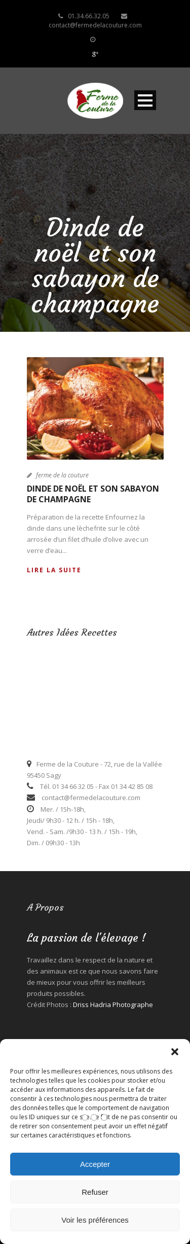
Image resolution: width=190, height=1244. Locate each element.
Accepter (95, 1164)
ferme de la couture (62, 475)
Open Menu (145, 100)
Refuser (95, 1192)
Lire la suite (54, 570)
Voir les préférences (95, 1220)
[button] (175, 1052)
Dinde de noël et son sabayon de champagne (93, 494)
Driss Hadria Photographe (113, 1004)
